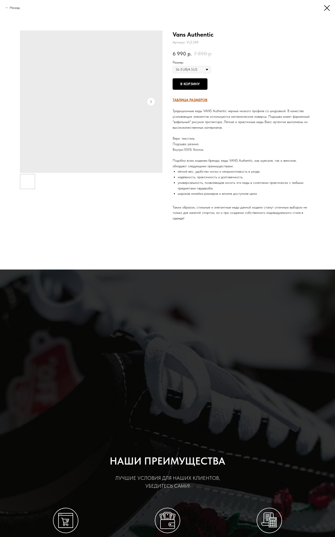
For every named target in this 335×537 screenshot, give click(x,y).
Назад (15, 8)
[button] (190, 100)
